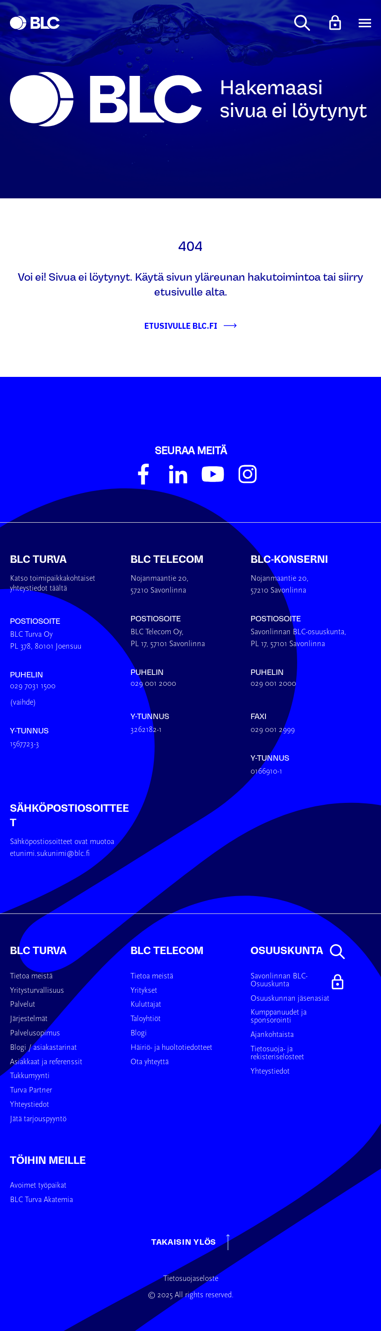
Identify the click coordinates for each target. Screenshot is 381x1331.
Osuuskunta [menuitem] (287, 950)
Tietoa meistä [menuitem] (31, 976)
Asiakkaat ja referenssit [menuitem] (46, 1062)
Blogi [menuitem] (138, 1033)
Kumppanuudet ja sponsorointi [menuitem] (279, 1017)
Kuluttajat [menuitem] (145, 1005)
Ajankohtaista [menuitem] (272, 1035)
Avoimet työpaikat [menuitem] (38, 1186)
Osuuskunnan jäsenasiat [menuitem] (290, 999)
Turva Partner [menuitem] (31, 1090)
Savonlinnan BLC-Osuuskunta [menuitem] (279, 980)
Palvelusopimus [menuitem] (35, 1033)
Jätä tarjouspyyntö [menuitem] (38, 1119)
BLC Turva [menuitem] (38, 950)
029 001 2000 (153, 684)
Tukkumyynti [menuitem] (30, 1076)
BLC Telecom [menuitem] (166, 950)
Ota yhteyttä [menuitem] (149, 1062)
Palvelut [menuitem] (22, 1005)
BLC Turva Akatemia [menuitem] (41, 1200)
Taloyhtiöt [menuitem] (145, 1019)
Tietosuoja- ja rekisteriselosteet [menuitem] (277, 1053)
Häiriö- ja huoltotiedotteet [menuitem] (171, 1048)
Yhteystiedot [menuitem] (29, 1105)
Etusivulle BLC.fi (180, 326)
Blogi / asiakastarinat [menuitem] (43, 1048)
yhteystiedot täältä (38, 589)
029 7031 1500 (33, 686)
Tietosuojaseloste (190, 1279)
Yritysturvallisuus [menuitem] (37, 991)
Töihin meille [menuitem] (48, 1160)
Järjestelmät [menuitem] (29, 1019)
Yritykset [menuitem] (143, 991)
